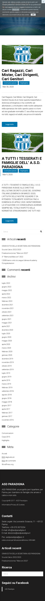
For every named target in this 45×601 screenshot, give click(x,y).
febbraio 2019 (7, 387)
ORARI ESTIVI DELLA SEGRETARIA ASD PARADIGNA (21, 246)
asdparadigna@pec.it (15, 537)
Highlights (24, 83)
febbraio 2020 (7, 351)
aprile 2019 (6, 380)
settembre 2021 (8, 316)
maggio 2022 (7, 290)
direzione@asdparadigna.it (19, 533)
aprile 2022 (6, 294)
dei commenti (9, 461)
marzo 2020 (6, 348)
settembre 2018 (8, 391)
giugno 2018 (6, 398)
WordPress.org (7, 464)
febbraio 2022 (7, 301)
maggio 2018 (7, 402)
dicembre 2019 (7, 359)
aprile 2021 (6, 326)
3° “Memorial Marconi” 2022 (12, 257)
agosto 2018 (7, 395)
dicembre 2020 (7, 330)
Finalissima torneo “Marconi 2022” (15, 253)
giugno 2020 (6, 337)
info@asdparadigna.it (17, 530)
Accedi (4, 454)
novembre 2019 (8, 362)
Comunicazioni (10, 83)
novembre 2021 (8, 308)
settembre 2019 (8, 369)
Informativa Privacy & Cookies (13, 505)
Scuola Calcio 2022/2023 (11, 250)
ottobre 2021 (7, 312)
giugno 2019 (6, 377)
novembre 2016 (8, 420)
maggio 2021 (7, 323)
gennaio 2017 (7, 416)
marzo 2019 (6, 384)
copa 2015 (6, 437)
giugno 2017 (6, 405)
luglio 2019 (6, 373)
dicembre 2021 (7, 305)
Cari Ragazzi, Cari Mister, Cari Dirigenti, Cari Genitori (20, 74)
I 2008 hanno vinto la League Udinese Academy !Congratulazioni (19, 261)
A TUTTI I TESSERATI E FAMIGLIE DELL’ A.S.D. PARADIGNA (22, 162)
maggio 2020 (7, 341)
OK (33, 15)
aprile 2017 (6, 409)
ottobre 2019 (7, 366)
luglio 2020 (6, 334)
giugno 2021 (6, 319)
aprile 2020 (6, 344)
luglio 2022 (6, 283)
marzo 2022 (6, 298)
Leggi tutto (10, 124)
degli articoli (8, 457)
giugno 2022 (6, 287)
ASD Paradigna (9, 589)
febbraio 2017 (7, 413)
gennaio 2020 (7, 355)
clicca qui (15, 9)
